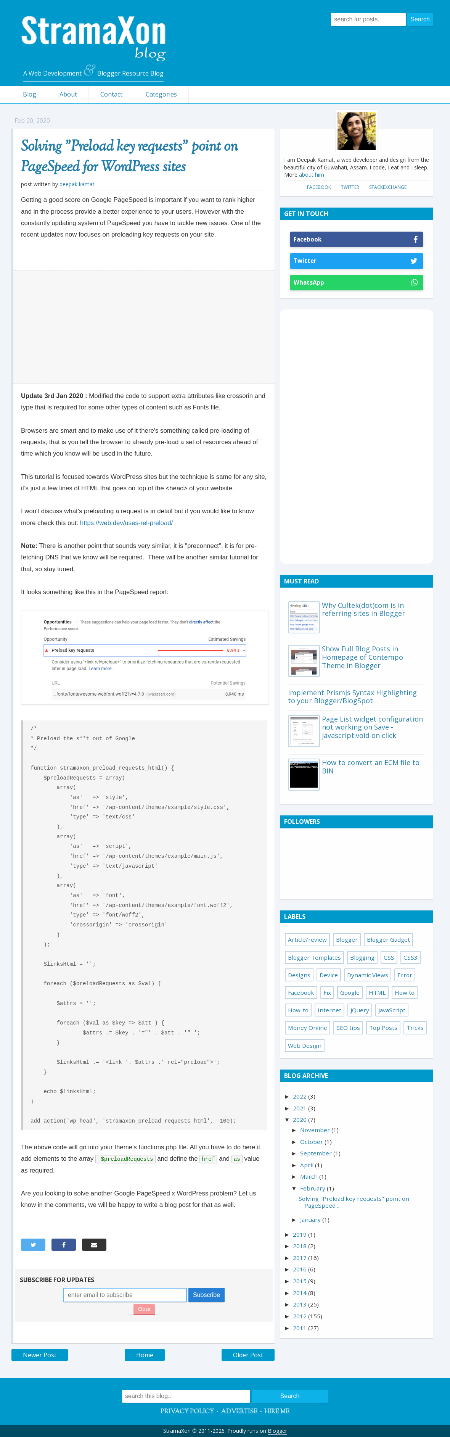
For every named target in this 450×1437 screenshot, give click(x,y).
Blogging (362, 957)
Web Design (304, 1045)
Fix (327, 992)
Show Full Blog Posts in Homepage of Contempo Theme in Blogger (362, 657)
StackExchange (388, 187)
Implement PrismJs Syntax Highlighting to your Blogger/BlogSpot (352, 697)
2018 (300, 1246)
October (312, 1141)
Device (329, 975)
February (313, 1188)
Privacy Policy (187, 1412)
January (311, 1219)
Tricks (415, 1027)
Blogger (347, 939)
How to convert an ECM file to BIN (370, 766)
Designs (299, 975)
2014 (300, 1293)
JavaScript (391, 1010)
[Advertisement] (144, 327)
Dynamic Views (367, 975)
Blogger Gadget (388, 939)
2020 (300, 1119)
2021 (300, 1108)
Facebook (319, 187)
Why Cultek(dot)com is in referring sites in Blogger (363, 609)
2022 (300, 1096)
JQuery (359, 1010)
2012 (300, 1316)
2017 (300, 1257)
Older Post (248, 1355)
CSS (389, 957)
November (315, 1130)
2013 (300, 1304)
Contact (111, 94)
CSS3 (410, 957)
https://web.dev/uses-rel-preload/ (126, 523)
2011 (300, 1328)
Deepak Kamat (77, 184)
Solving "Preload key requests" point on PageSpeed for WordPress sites (129, 157)
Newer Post (39, 1355)
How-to (298, 1010)
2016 (300, 1269)
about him (311, 174)
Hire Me (276, 1412)
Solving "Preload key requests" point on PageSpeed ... (354, 1202)
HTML (377, 992)
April (307, 1165)
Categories (161, 94)
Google (350, 992)
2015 (300, 1281)
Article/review (307, 939)
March (309, 1176)
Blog (29, 94)
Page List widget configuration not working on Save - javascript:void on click (372, 727)
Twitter (350, 187)
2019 (300, 1234)
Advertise (239, 1412)
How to (405, 992)
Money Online (307, 1027)
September (316, 1153)
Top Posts (383, 1027)
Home (144, 1355)
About (68, 94)
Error (404, 975)
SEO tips (348, 1027)
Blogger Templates (314, 957)
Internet (329, 1010)
